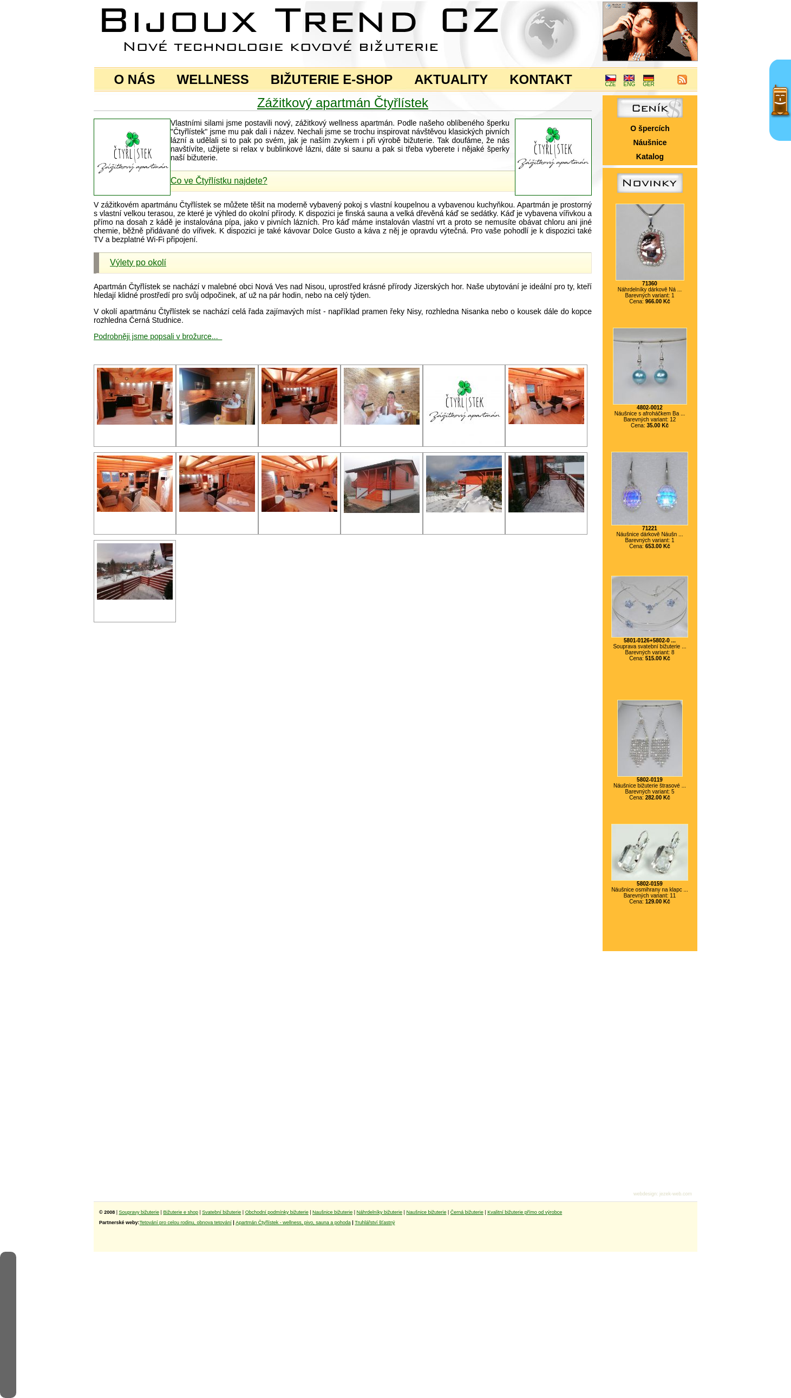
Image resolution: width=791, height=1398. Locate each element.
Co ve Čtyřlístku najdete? (219, 180)
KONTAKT (540, 79)
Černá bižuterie (466, 1212)
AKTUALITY (451, 79)
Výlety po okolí (138, 262)
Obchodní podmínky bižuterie (277, 1212)
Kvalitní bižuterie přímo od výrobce (524, 1212)
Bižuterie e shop (180, 1212)
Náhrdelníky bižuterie (379, 1212)
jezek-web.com (675, 1194)
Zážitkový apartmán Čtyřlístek (342, 102)
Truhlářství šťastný (375, 1222)
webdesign (645, 1194)
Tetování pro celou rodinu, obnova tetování (186, 1222)
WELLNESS (213, 79)
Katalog (650, 156)
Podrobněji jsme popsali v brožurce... (158, 336)
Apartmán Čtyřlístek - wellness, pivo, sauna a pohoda (293, 1222)
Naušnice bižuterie (332, 1212)
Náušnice (649, 142)
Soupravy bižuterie (139, 1212)
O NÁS (134, 79)
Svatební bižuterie (221, 1212)
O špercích (649, 128)
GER (649, 81)
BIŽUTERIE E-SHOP (332, 79)
